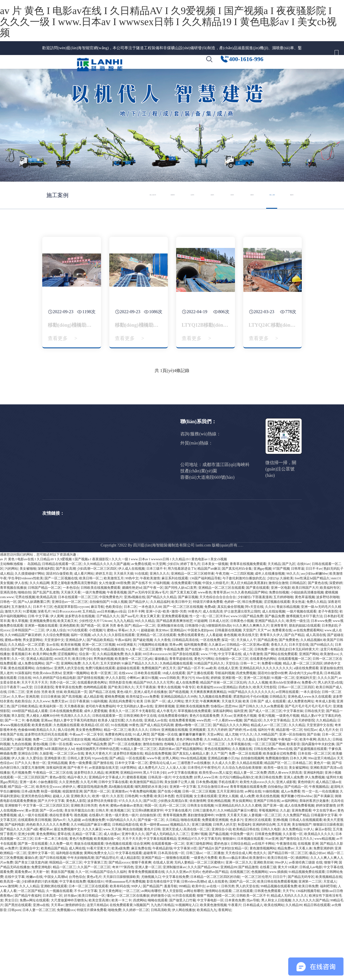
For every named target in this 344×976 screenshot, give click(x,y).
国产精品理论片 (107, 921)
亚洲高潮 (32, 760)
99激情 (221, 879)
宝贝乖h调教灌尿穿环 (147, 874)
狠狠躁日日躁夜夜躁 (328, 888)
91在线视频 (119, 789)
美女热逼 (298, 665)
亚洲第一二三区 (310, 945)
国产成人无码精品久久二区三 (167, 897)
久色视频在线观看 (66, 789)
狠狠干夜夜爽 (141, 926)
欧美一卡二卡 (121, 964)
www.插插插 (278, 935)
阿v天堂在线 (254, 670)
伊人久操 (18, 822)
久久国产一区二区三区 (93, 931)
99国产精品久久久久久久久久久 (251, 755)
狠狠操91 (229, 902)
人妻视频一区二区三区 (264, 879)
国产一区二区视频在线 (61, 642)
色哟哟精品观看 (95, 751)
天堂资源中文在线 (319, 789)
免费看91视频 (271, 727)
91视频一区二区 (283, 741)
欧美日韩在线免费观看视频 (277, 945)
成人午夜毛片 (166, 774)
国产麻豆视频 (188, 661)
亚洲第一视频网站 (76, 736)
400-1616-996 (233, 469)
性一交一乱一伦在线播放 (320, 855)
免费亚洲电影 (41, 931)
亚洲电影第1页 (55, 822)
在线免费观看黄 (121, 968)
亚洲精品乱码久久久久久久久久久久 (265, 732)
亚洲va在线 (41, 968)
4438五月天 (62, 722)
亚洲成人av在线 (155, 784)
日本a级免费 (30, 855)
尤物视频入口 (151, 940)
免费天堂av (59, 765)
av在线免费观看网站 (308, 694)
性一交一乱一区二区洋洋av (209, 680)
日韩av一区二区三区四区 (296, 751)
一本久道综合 (310, 755)
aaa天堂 (26, 751)
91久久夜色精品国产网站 (249, 656)
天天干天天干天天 (34, 746)
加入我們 (317, 67)
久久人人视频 (258, 746)
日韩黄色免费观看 (267, 954)
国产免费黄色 (289, 703)
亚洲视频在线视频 (174, 793)
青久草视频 (19, 684)
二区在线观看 (243, 954)
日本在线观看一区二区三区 (78, 661)
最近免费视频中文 (67, 893)
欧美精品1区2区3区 (95, 789)
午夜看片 (234, 968)
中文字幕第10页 (185, 912)
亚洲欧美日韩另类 (84, 869)
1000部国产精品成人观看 (29, 774)
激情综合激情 (278, 646)
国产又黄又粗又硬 (183, 656)
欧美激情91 (257, 921)
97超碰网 (200, 684)
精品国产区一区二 (277, 826)
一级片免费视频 (93, 656)
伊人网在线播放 (183, 973)
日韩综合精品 (240, 907)
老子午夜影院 (328, 675)
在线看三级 (268, 931)
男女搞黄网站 (242, 864)
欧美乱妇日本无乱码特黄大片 (297, 713)
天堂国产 (249, 694)
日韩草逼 (297, 632)
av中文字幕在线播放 (182, 836)
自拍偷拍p (275, 850)
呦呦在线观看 (158, 964)
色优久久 (259, 917)
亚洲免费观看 (301, 874)
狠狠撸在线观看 (177, 921)
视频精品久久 (180, 888)
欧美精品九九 (207, 973)
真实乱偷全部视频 (230, 670)
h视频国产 (141, 968)
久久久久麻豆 (92, 893)
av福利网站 (289, 864)
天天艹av (263, 694)
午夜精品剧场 (162, 912)
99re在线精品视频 (193, 822)
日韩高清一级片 (159, 841)
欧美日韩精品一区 (91, 959)
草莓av (123, 694)
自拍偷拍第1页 (150, 879)
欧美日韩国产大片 (305, 651)
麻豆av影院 (323, 893)
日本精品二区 (302, 826)
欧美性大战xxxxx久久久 (257, 845)
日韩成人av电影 (310, 931)
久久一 (134, 694)
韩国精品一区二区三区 (65, 926)
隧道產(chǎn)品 (104, 67)
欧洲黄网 (112, 836)
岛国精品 (34, 627)
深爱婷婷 (335, 646)
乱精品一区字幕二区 (87, 897)
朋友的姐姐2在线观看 (304, 689)
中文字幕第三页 (95, 926)
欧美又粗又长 (67, 684)
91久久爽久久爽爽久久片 (251, 689)
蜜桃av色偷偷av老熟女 (126, 869)
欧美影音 (293, 808)
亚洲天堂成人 (172, 893)
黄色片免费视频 (80, 902)
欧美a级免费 (120, 912)
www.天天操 (112, 893)
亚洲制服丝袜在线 (170, 689)
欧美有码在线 (120, 950)
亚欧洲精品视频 (219, 864)
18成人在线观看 (173, 736)
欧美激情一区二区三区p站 (134, 722)
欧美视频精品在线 (329, 940)
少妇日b (173, 627)
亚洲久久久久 (160, 637)
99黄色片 (194, 675)
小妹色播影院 (47, 845)
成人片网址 (175, 765)
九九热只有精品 (162, 968)
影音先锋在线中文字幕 (163, 945)
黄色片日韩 (152, 893)
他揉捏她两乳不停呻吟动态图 (97, 812)
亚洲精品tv (178, 694)
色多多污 (236, 883)
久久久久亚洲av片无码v (183, 935)
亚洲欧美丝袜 (263, 926)
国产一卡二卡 (15, 784)
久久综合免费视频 (56, 698)
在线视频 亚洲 (308, 907)
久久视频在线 (242, 812)
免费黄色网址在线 (118, 798)
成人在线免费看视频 (299, 869)
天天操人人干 (246, 703)
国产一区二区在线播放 (124, 808)
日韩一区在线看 (60, 808)
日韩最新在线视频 (228, 694)
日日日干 (279, 940)
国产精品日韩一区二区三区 (288, 917)
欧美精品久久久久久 (319, 897)
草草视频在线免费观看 (194, 774)
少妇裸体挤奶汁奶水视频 (39, 945)
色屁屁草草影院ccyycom (71, 670)
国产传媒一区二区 (151, 883)
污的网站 (11, 632)
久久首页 (116, 860)
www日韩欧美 (169, 741)
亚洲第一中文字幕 (183, 850)
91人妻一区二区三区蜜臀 (144, 713)
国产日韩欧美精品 (24, 769)
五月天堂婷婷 (110, 727)
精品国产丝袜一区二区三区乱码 (223, 746)
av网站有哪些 (151, 954)
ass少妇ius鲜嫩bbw (314, 637)
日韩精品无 (277, 760)
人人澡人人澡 (176, 831)
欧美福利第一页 (51, 769)
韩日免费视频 (252, 665)
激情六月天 (13, 675)
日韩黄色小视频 (241, 684)
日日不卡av (314, 632)
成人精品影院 (130, 921)
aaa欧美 (210, 732)
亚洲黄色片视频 (244, 779)
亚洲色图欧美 (69, 689)
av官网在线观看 (287, 755)
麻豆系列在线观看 (175, 642)
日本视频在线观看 (250, 902)
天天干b (288, 954)
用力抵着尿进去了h (182, 632)
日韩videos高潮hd (193, 945)
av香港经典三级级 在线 (305, 926)
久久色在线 (134, 784)
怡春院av (217, 769)
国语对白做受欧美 (59, 637)
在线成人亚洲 (228, 732)
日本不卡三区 (43, 670)
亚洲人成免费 (293, 841)
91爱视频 (29, 675)
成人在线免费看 (187, 746)
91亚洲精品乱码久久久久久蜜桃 (238, 869)
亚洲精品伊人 (75, 703)
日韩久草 (102, 874)
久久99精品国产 (265, 798)
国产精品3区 (253, 784)
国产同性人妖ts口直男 (181, 651)
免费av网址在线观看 (34, 964)
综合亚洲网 (141, 907)
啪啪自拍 (24, 656)
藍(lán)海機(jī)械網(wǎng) (94, 589)
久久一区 (18, 722)
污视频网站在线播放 (153, 708)
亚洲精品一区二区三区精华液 (192, 637)
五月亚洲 (283, 888)
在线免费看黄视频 (182, 784)
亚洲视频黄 (197, 793)
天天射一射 (41, 935)
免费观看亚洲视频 (215, 883)
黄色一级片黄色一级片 (121, 879)
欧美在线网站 (274, 968)
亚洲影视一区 (232, 741)
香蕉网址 (224, 973)
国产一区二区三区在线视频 (183, 670)
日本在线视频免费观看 (66, 774)
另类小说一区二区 (62, 746)
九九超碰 (74, 883)
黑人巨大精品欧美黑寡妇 (249, 646)
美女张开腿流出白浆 (79, 874)
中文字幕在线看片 (178, 874)
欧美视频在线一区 (107, 902)
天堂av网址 (215, 798)
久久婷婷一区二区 (136, 973)
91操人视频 (119, 665)
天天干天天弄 (132, 902)
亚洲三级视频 (201, 888)
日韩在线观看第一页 (107, 779)
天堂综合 (232, 727)
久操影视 (46, 817)
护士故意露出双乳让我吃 (242, 675)
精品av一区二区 (144, 689)
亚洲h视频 (280, 883)
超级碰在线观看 (128, 732)
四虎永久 (245, 751)
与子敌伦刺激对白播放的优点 (243, 642)
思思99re (231, 769)
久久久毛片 (90, 727)
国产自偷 (313, 798)
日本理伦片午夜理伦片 (204, 831)
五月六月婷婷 (217, 793)
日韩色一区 (8, 665)
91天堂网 (159, 627)
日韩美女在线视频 (200, 869)
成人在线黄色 (218, 945)
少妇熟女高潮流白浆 (173, 864)
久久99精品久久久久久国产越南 (106, 627)
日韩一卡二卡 (250, 727)
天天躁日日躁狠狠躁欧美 (121, 940)
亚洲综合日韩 (28, 817)
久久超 (285, 874)
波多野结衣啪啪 (327, 661)
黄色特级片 (306, 845)
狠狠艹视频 (205, 959)
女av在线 (52, 708)
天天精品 (274, 627)
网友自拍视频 (132, 893)
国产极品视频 (219, 897)
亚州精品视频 (57, 826)
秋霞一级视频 (51, 855)
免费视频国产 (151, 732)
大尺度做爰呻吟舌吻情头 (69, 964)
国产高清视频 (72, 760)
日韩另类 (227, 950)
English (330, 55)
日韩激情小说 (195, 689)
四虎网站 (139, 964)
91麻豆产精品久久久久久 (139, 727)
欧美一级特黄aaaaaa (154, 888)
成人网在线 (77, 912)
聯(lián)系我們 (286, 67)
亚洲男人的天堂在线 (69, 732)
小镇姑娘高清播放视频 (307, 656)
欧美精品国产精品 (54, 912)
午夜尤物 (222, 637)
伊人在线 (21, 646)
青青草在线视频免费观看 (248, 627)
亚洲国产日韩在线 (266, 864)
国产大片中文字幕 (51, 864)
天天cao (226, 779)
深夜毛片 (44, 675)
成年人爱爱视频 (95, 774)
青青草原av (221, 656)
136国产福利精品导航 (205, 642)
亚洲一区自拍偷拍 (292, 798)
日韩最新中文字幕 (324, 879)
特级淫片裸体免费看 (208, 665)
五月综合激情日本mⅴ (212, 850)
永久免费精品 (292, 893)
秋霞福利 (244, 888)
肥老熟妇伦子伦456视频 (250, 760)
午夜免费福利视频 (142, 855)
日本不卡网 (136, 675)
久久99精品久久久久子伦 (222, 803)
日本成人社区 (219, 684)
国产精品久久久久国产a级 (19, 893)
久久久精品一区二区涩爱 (26, 708)
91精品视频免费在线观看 (307, 935)
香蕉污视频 (266, 779)
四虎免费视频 (246, 736)
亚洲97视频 (199, 897)
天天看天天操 (237, 879)
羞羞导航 (170, 950)
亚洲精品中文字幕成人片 (107, 841)
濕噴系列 (87, 504)
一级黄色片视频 (287, 779)
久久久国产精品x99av (203, 931)
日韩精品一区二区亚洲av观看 (247, 708)
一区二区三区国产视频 (268, 808)
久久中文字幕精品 (276, 784)
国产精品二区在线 (102, 755)
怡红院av (310, 793)
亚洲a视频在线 (134, 661)
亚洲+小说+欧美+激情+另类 (166, 675)
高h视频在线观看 (121, 850)
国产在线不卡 (142, 646)
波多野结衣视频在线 (128, 817)
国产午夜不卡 (77, 831)
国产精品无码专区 (301, 940)
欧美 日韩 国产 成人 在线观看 (264, 765)
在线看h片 (96, 879)
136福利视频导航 (307, 954)
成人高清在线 (316, 698)
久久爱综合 (34, 822)
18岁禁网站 (128, 831)
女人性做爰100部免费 (114, 646)
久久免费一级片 (61, 907)
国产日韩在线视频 (52, 921)
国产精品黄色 (267, 703)
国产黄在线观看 (257, 651)
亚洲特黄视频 (164, 769)
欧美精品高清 (46, 661)
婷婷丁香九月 (190, 627)
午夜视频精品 (319, 850)
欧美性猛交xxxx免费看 (142, 760)
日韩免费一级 (264, 713)
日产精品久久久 (108, 680)
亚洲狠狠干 (13, 869)
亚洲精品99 (228, 931)
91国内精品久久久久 (121, 883)
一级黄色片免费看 (204, 921)
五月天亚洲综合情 (230, 855)
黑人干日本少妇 (154, 836)
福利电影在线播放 (69, 917)
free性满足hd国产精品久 (312, 642)
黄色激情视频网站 (263, 912)
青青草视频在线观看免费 (248, 850)
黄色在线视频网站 (217, 812)
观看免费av (23, 935)
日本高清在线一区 (171, 917)
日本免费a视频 (206, 845)
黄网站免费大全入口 (99, 917)
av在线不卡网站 (263, 907)
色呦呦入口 (172, 808)
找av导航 (253, 964)
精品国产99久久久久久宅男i (153, 746)
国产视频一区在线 (164, 798)
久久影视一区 (293, 897)
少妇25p (273, 642)
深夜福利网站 (222, 774)
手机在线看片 (228, 845)
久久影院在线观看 (121, 698)
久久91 (270, 670)
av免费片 (11, 912)
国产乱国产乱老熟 (46, 656)
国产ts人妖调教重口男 (34, 665)
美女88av (161, 694)
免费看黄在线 (282, 694)
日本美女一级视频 (215, 627)
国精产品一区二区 (242, 945)
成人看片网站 (84, 637)
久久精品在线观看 (249, 826)
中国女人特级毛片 (215, 646)
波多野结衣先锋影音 (102, 864)
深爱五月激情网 (32, 831)
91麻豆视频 (23, 803)
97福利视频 (161, 646)
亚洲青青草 (279, 689)
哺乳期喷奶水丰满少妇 (151, 850)
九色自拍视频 (21, 808)
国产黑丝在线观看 (18, 968)
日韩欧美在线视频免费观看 (100, 651)
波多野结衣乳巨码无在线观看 (46, 798)
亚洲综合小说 (221, 893)
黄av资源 (31, 874)
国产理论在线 (90, 713)
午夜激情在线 (286, 907)
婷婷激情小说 (161, 959)
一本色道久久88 (150, 670)
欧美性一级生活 (297, 684)
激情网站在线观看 (218, 954)
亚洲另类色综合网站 (36, 860)
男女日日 (11, 964)
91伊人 (308, 893)
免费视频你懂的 (277, 822)
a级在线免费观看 (306, 732)
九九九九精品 (123, 684)
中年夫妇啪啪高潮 (80, 921)
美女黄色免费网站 (89, 793)
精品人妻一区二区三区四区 (303, 727)
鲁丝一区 (39, 826)
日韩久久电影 (271, 893)
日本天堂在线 (299, 708)
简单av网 (175, 708)
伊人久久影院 (115, 741)
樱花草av (45, 893)
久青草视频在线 (239, 808)
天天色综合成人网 (238, 917)
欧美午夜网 (308, 803)
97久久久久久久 (130, 864)
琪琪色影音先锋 (120, 746)
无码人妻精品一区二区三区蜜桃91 (199, 926)
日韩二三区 (16, 755)
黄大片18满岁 (288, 931)
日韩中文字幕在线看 (113, 845)
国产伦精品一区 (296, 850)
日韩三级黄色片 (204, 874)
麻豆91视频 (149, 741)
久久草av (17, 760)
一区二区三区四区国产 (31, 841)
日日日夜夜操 (50, 760)
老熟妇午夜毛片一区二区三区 (204, 808)
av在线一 (213, 950)
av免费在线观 (141, 627)
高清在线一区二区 (196, 893)
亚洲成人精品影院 (39, 722)
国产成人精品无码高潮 (156, 789)
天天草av (57, 968)
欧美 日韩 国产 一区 (151, 765)
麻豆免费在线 (141, 912)
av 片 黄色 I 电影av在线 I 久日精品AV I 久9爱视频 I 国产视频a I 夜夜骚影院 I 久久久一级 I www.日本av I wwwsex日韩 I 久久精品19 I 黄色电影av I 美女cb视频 (168, 21)
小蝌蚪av (133, 741)
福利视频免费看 (195, 708)
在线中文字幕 (15, 940)
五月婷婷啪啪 (283, 661)
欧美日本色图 (164, 860)
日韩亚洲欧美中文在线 (140, 779)
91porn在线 (100, 822)
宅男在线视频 (25, 661)
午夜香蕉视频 (117, 656)
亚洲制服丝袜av (174, 931)
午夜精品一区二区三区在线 (53, 836)
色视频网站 (259, 935)
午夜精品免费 (174, 713)
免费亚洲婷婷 (323, 912)
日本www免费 (321, 684)
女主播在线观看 (205, 860)
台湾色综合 (77, 940)
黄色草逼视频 (305, 661)
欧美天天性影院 (264, 751)
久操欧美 (286, 642)
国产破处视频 (143, 703)
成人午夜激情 (253, 717)
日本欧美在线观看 (147, 736)
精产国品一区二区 (21, 850)
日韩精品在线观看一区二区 (62, 627)
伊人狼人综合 (56, 694)
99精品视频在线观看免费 (279, 950)
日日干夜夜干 (10, 751)
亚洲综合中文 (29, 912)
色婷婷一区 (232, 665)
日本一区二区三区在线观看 (88, 950)
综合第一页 (87, 717)
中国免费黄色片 (110, 661)
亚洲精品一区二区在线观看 (156, 698)
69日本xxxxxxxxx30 (157, 717)
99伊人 (136, 950)
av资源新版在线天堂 (103, 831)
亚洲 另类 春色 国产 (116, 689)
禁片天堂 (192, 765)
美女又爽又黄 (150, 680)
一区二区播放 (214, 917)
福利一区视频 (81, 698)
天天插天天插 (123, 637)
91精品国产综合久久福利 (108, 935)
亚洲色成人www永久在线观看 (309, 760)
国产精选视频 (179, 755)
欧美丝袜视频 (71, 708)
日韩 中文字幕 (38, 680)
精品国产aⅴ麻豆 (209, 632)
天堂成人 (330, 945)
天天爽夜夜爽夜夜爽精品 (208, 755)
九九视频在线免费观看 (215, 760)
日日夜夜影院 (44, 751)
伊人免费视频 (315, 841)
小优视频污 (97, 694)
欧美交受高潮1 (99, 964)
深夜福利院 (46, 632)
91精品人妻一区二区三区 (138, 812)
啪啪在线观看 (190, 883)
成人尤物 (231, 798)
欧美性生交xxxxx (48, 850)
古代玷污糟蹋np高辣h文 (236, 841)
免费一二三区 (43, 803)
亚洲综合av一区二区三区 (70, 665)
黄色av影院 (57, 841)
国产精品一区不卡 (191, 732)
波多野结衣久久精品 (89, 836)
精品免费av (285, 912)
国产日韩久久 (249, 769)
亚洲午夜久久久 (133, 897)
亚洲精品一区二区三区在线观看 (221, 651)
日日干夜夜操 (79, 765)
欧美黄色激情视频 (213, 968)
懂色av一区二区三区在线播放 (128, 959)
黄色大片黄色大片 (98, 817)
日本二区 (130, 670)
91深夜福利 (23, 736)
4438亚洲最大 (126, 708)
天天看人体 (303, 912)
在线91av (303, 627)
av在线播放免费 (93, 883)
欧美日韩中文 (181, 665)
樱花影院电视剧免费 (92, 850)
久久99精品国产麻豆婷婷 (23, 698)
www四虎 (203, 784)
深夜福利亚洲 (56, 831)
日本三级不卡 (156, 632)
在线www (126, 736)
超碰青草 (150, 917)
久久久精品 (297, 789)
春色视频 (230, 698)
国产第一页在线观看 (33, 907)
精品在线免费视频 (158, 817)
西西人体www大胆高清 (285, 836)
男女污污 (188, 741)
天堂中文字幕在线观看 (157, 803)
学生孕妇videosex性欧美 (25, 642)
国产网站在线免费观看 (280, 717)
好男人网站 (170, 822)
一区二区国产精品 (31, 954)
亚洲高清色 (8, 656)
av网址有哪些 (193, 954)
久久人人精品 (29, 950)
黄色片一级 (322, 826)
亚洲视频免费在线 (43, 684)
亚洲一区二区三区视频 (98, 708)
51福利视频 (99, 765)
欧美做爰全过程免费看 (279, 817)
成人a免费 (247, 860)
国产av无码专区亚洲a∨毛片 (148, 656)
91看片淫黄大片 (98, 912)
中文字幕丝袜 (293, 774)
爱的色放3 (221, 907)
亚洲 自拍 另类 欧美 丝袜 (44, 755)
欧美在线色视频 (267, 860)
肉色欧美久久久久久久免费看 (47, 888)
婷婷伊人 (69, 850)
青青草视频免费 (174, 879)
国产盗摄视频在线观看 (310, 812)
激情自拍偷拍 (153, 808)
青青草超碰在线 (180, 722)
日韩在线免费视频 (126, 803)
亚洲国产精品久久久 (270, 684)
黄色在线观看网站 (21, 732)
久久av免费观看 (271, 769)
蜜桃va (112, 694)
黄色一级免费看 (80, 826)
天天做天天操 (231, 765)
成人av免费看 (290, 855)
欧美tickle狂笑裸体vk (284, 746)
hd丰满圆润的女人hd (59, 812)
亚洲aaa (46, 784)
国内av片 (59, 883)
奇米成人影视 (325, 765)
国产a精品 (116, 822)
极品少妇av (317, 917)
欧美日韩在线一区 (281, 921)
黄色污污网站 (204, 722)
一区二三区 (131, 954)
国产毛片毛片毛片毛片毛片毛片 (308, 769)
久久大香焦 (162, 703)
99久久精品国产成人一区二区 (231, 713)
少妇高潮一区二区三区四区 (97, 632)
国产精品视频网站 (189, 812)
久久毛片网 (88, 845)
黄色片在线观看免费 (204, 779)
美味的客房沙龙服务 (314, 864)
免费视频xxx (66, 973)
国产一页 (52, 727)
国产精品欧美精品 (100, 703)
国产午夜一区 (153, 651)
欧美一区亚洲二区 (104, 736)
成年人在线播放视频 (270, 637)
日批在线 (24, 741)
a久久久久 (99, 698)
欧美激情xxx (329, 717)
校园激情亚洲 (72, 855)
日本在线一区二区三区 (314, 817)
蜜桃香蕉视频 (136, 841)
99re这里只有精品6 (321, 822)
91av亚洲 (271, 902)
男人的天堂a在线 (330, 746)
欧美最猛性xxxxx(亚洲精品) (217, 751)
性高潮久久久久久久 (76, 779)
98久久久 (293, 637)
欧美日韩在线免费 (268, 841)
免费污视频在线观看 (100, 732)
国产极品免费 (275, 680)
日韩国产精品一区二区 (44, 651)
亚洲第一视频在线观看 (41, 689)
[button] (74, 67)
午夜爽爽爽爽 (210, 765)
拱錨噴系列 (89, 522)
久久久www (41, 765)
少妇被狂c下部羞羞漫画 (254, 661)
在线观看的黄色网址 (92, 746)
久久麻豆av (216, 708)
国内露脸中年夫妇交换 (318, 808)
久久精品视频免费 (110, 717)
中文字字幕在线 (229, 717)
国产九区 (288, 627)
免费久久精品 (316, 665)
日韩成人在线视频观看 (305, 883)
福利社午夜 (266, 793)
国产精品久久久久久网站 (231, 789)
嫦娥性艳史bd (132, 651)
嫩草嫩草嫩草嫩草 (192, 798)
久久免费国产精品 (296, 879)
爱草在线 (64, 897)
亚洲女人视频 (228, 860)
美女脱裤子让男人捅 (179, 845)
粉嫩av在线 (34, 940)
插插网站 (302, 921)
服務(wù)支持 (256, 67)
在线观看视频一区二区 (294, 722)
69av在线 (202, 741)
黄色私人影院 (76, 864)
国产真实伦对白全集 (237, 632)
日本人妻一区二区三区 (38, 973)
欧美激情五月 (114, 642)
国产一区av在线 (51, 874)
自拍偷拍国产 (99, 665)
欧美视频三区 (120, 874)
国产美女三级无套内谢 (31, 926)
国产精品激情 (248, 931)
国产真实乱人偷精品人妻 (191, 817)
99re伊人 (281, 926)
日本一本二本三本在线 (51, 902)
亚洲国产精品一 (153, 921)
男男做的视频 (103, 722)
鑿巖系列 (87, 495)
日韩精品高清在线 (185, 703)
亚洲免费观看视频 (175, 680)
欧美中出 (198, 950)
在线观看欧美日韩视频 (34, 883)
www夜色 (205, 656)
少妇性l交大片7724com (95, 684)
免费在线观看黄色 (191, 698)
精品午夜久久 (77, 841)
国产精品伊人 (139, 665)
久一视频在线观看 (59, 954)
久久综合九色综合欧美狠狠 (242, 831)
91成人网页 (141, 798)
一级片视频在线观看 (301, 675)
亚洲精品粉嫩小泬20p (223, 822)
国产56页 (150, 864)
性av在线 (249, 793)
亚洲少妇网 (26, 897)
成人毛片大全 (328, 793)
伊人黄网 (56, 680)
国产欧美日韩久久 (121, 751)
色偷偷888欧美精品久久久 (37, 793)
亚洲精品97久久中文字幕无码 (199, 902)
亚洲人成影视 (286, 845)
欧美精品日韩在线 (246, 893)
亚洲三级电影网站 (199, 907)
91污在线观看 (77, 694)
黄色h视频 (40, 808)
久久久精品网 (39, 646)
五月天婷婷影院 (303, 784)
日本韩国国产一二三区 (27, 694)
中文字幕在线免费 (175, 940)
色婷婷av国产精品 (215, 935)
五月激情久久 (21, 670)
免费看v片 (308, 746)
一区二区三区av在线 (69, 817)
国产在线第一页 (196, 713)
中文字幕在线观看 (128, 917)
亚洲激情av (120, 855)
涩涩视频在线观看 (277, 665)
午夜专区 (188, 751)
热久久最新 (133, 717)
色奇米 (104, 869)
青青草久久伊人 (271, 698)
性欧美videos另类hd (47, 736)
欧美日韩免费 (308, 950)
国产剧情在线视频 (90, 741)
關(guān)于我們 (74, 67)
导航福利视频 (225, 736)
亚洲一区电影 (281, 651)
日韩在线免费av (265, 812)
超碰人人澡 (61, 860)
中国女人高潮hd (55, 940)
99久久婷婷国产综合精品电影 (54, 741)
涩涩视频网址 (67, 717)
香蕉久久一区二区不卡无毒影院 (132, 774)
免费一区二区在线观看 (245, 817)
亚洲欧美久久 (81, 860)
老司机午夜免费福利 (100, 769)
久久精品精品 (326, 784)
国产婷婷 (235, 793)
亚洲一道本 (28, 845)
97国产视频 (281, 632)
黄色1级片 (124, 755)
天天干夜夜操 (146, 751)
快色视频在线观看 (118, 907)
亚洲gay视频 (262, 632)
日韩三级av (194, 917)
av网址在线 (253, 855)
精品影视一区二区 (289, 793)
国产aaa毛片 (130, 680)
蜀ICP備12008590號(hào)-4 (240, 609)
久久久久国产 (327, 741)
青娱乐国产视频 (62, 935)
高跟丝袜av (166, 812)
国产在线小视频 (169, 855)
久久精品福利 (160, 665)
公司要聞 (149, 469)
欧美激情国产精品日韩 (146, 845)
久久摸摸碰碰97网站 (29, 637)
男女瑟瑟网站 (33, 703)
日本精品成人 (253, 968)
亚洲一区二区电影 (257, 741)
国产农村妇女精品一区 (231, 912)
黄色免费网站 (46, 897)
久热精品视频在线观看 (176, 727)
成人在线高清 (213, 675)
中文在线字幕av (324, 874)
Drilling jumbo (55, 589)
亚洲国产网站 (309, 717)
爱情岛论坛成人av (162, 826)
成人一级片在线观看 (33, 879)
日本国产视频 (267, 803)
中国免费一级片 (241, 897)
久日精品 (172, 883)
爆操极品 (161, 722)
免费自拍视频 (279, 656)
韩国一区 (151, 869)
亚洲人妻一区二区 (148, 931)
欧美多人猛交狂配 (111, 784)
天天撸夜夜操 (74, 769)
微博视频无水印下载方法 (304, 680)
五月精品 (89, 675)
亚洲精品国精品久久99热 (179, 760)
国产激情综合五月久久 (296, 902)
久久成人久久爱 (223, 826)
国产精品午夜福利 (28, 959)
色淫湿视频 (184, 860)
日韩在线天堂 (314, 774)
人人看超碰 (214, 698)
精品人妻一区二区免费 (250, 836)
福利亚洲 (240, 774)
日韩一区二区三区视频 (198, 855)
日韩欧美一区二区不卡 (252, 959)
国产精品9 (206, 912)
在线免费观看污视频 (186, 646)
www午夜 (154, 822)
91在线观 (141, 637)
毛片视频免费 (21, 836)
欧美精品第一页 (75, 755)
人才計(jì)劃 (58, 523)
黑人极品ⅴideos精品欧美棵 (58, 713)
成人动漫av (112, 897)
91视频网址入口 (187, 968)
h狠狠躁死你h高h (219, 689)
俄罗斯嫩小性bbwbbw (296, 860)
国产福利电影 (15, 888)
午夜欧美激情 (150, 642)
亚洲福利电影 (313, 836)
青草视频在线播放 (13, 651)
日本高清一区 (52, 959)
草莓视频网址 (269, 874)
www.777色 (209, 717)
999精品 (184, 950)
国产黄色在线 (318, 646)
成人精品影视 (93, 760)
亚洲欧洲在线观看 (54, 950)
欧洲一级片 (100, 860)
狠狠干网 (330, 926)
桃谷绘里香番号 (61, 879)
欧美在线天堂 (248, 698)
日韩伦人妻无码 (79, 822)
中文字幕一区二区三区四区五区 (46, 869)
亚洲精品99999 (131, 836)
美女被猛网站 (299, 831)
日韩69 (155, 793)
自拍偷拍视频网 (252, 822)
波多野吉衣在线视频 (80, 680)
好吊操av (70, 959)
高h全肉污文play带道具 (306, 736)
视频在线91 (95, 945)
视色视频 (80, 879)
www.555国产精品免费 (247, 680)
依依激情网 (197, 864)
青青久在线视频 (169, 751)
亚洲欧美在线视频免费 (192, 769)
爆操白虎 (31, 921)
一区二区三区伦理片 (256, 940)
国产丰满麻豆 (324, 860)
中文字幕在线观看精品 (159, 902)
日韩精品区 (298, 646)
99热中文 (132, 642)
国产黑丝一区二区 (97, 855)
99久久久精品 (145, 684)
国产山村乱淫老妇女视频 (72, 803)
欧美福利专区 (330, 651)
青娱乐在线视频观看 (89, 907)
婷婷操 (216, 741)
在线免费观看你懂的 (173, 779)
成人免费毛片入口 (151, 831)
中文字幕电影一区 (210, 964)
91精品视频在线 (112, 713)
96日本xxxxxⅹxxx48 (66, 675)
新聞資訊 (226, 67)
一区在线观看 (135, 822)
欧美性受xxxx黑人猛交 (215, 836)
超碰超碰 (147, 694)
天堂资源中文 (54, 703)
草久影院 (18, 779)
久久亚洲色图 (69, 845)
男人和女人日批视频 (276, 964)
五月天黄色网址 (110, 954)
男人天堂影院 (172, 954)
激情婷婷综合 (75, 968)
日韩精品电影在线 (125, 888)
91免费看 (146, 860)
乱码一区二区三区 (172, 869)
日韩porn (14, 973)
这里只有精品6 (97, 968)
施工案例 (195, 67)
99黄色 (134, 789)
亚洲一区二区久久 (239, 926)
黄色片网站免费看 (189, 803)
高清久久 (324, 803)
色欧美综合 (113, 670)
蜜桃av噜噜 (13, 703)
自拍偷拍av (44, 732)
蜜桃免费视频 (115, 760)
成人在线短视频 (273, 675)
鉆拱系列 (87, 513)
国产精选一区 (90, 689)
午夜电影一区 (288, 803)
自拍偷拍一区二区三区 (231, 722)
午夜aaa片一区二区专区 (86, 798)
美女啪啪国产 (302, 888)
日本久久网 (298, 822)
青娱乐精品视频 (288, 670)
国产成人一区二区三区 (265, 774)
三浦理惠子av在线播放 (193, 826)
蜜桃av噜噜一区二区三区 (193, 789)
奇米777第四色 (123, 931)
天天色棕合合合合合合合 (217, 661)
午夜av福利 (123, 703)
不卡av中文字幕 (85, 954)
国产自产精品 (294, 698)
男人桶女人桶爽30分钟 (42, 779)
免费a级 (210, 670)
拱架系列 (87, 485)
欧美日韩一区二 (90, 642)
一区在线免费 (210, 703)
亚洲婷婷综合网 (264, 888)
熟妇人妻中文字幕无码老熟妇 (75, 784)
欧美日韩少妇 (82, 722)
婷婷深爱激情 (326, 869)
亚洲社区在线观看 (258, 883)
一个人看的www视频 (227, 784)
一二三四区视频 (241, 637)
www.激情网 (9, 950)
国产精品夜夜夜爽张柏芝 (174, 684)
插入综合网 (66, 793)
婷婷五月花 (104, 637)
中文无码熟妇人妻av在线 (135, 769)
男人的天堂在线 (247, 950)
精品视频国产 (102, 803)
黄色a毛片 (94, 940)
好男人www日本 (206, 841)
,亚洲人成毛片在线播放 (150, 755)
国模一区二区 (225, 959)
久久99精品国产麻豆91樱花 (237, 874)
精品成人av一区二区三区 (269, 789)
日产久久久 (23, 826)
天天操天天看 (71, 656)
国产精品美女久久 (24, 713)
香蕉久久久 (279, 708)
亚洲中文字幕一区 (41, 917)
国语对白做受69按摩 (272, 736)
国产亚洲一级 (273, 869)
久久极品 (248, 803)
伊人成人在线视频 (131, 632)
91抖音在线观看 (183, 959)
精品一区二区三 (115, 793)
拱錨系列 (87, 477)
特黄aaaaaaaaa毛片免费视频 (125, 945)
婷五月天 (169, 732)
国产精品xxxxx (119, 926)
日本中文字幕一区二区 (131, 826)
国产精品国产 (153, 950)
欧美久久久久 (138, 793)
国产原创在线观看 (186, 717)
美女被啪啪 (28, 632)
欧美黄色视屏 (42, 789)
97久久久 (246, 798)
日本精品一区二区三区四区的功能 (215, 940)
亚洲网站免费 (71, 727)
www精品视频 (324, 902)
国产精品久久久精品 (161, 661)
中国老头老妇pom (200, 694)
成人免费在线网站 (31, 727)
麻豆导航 (97, 670)
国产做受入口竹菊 (182, 964)
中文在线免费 (182, 841)
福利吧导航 (328, 950)
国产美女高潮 (66, 632)
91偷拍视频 (271, 855)
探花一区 (228, 703)
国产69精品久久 (322, 708)
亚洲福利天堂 (306, 741)
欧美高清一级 (10, 945)
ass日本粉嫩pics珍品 (111, 675)
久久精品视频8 (311, 703)
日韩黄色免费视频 (268, 897)
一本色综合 (71, 651)
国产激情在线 (103, 826)
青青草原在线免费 (68, 751)
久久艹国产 (219, 817)
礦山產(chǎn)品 (135, 67)
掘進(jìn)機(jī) (165, 67)
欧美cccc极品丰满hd (233, 921)
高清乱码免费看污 (122, 765)
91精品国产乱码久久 (209, 727)
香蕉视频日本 (21, 717)
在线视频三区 (240, 935)
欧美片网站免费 (44, 717)
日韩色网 (131, 860)
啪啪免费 (114, 973)
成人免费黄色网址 (300, 765)
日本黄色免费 (235, 964)
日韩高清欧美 (161, 973)
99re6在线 (285, 812)
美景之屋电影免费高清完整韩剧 (74, 646)
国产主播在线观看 (200, 736)
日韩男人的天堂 (224, 888)
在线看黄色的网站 (263, 722)
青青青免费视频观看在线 (146, 935)
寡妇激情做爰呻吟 (200, 879)
